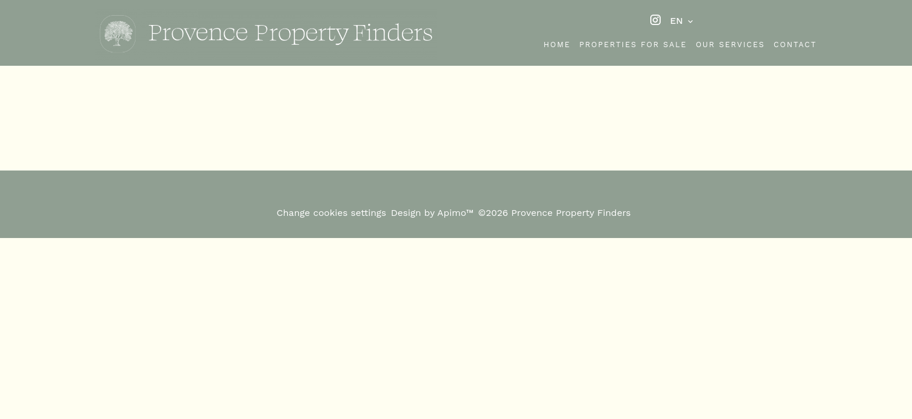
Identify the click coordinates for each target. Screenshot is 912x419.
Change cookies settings (331, 212)
